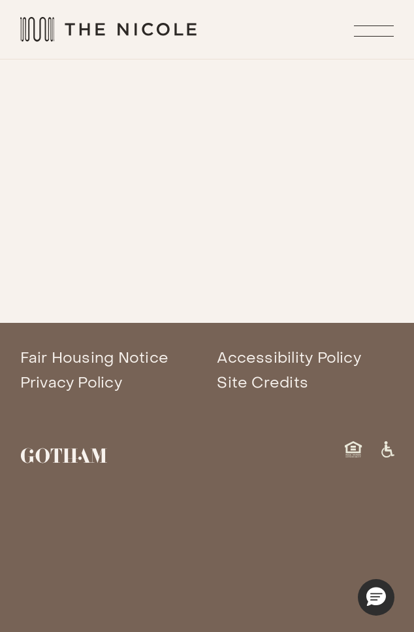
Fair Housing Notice (94, 358)
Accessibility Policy (289, 358)
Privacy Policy (71, 383)
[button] (376, 597)
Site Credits (262, 383)
